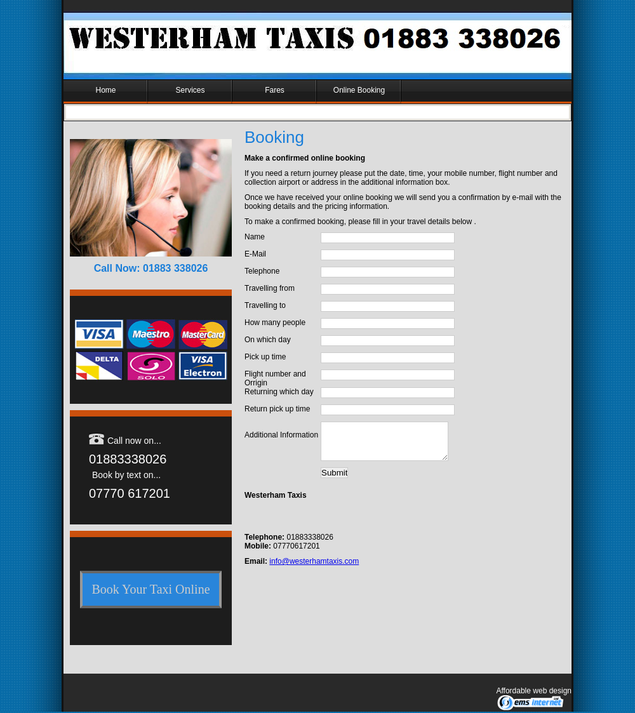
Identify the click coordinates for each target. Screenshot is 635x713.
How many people (274, 322)
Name (254, 236)
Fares (274, 90)
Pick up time (265, 356)
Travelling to (265, 305)
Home (105, 90)
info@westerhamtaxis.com (314, 568)
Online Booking (359, 90)
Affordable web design (534, 690)
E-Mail (255, 254)
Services (189, 90)
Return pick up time (277, 408)
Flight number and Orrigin (275, 378)
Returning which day (279, 391)
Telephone (261, 271)
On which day (267, 339)
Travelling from (269, 288)
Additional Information (281, 434)
